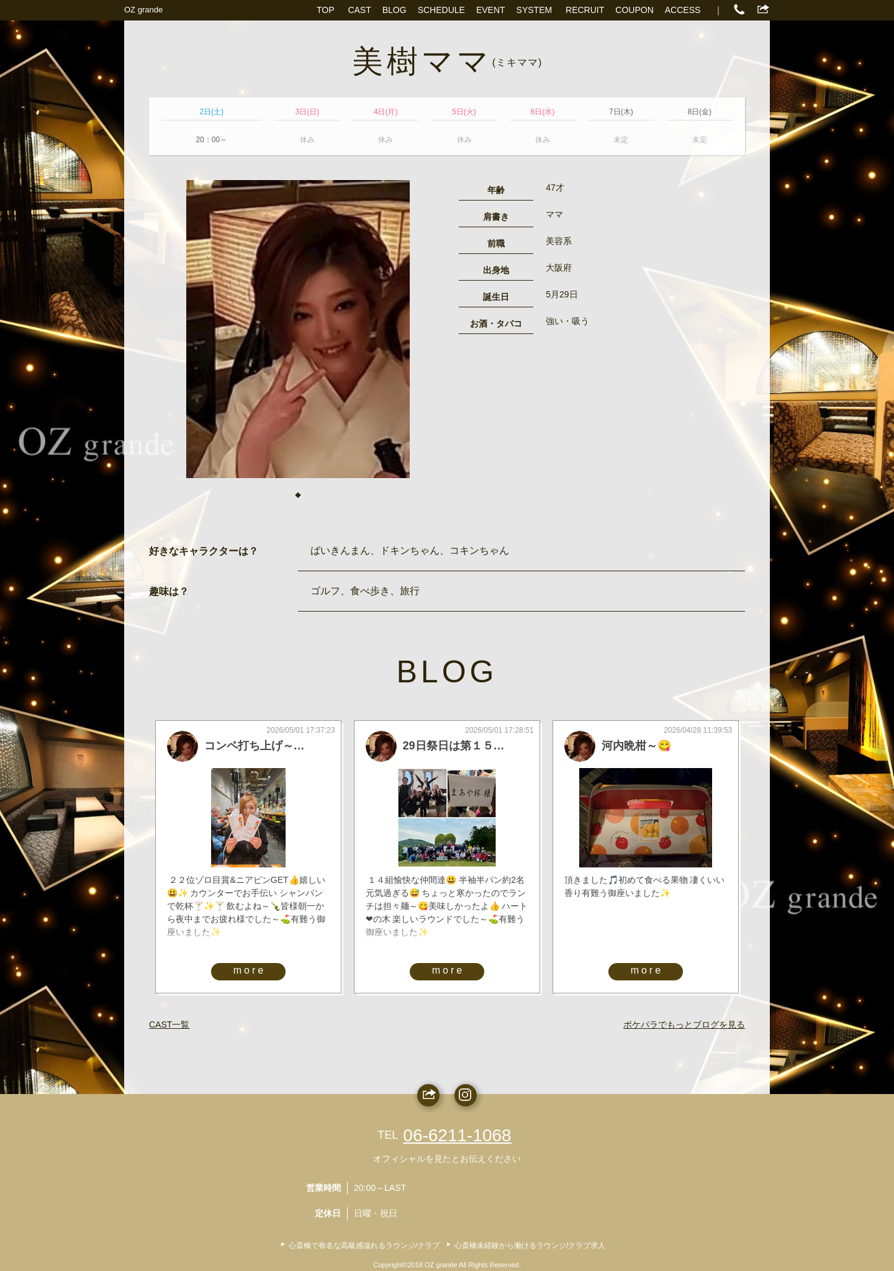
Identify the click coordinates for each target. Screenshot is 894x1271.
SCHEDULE (441, 10)
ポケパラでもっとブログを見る (684, 1024)
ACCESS (683, 10)
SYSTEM (535, 10)
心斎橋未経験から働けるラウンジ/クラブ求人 (529, 1245)
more (249, 970)
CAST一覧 (169, 1024)
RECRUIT (585, 10)
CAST (359, 10)
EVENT (490, 10)
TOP (326, 10)
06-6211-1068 (457, 1135)
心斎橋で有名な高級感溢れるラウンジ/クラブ (364, 1245)
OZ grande (143, 9)
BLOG (394, 10)
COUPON (634, 10)
